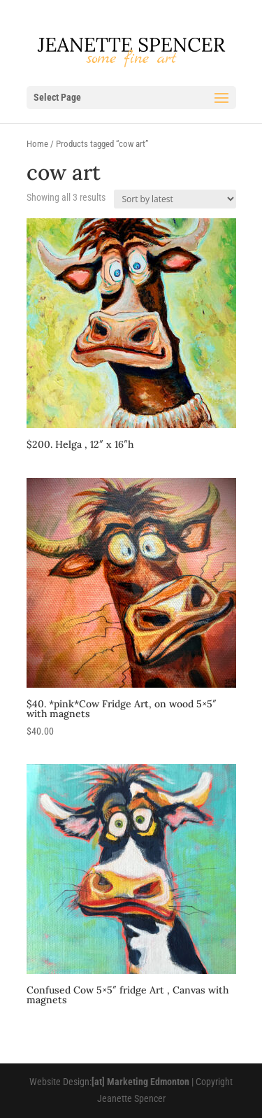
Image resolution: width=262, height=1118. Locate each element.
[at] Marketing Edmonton (140, 1081)
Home (37, 144)
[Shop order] (175, 199)
